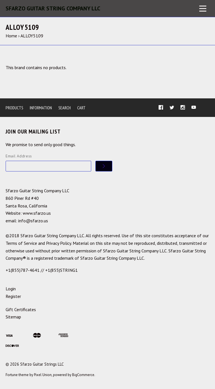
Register (13, 296)
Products (14, 107)
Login (11, 288)
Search (64, 107)
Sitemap (13, 317)
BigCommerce (83, 374)
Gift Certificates (21, 309)
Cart (81, 107)
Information (41, 107)
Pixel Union (43, 374)
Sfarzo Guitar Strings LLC (42, 364)
